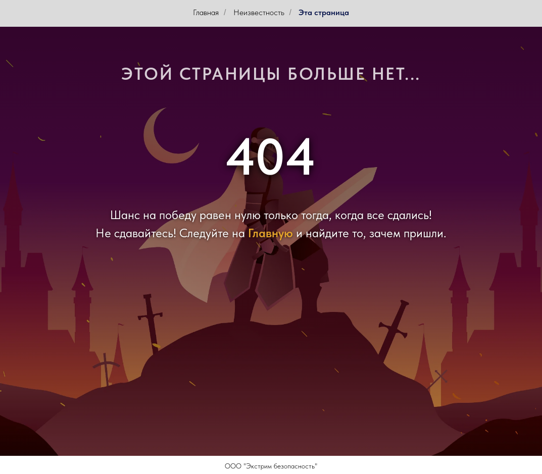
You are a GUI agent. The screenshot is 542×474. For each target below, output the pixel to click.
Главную (270, 233)
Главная (206, 12)
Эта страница (324, 12)
